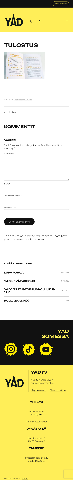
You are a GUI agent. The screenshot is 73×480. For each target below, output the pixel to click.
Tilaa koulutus (61, 4)
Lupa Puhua (14, 272)
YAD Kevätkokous (19, 281)
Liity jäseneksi (38, 390)
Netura (25, 478)
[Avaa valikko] (67, 21)
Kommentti (10, 153)
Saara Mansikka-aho (23, 100)
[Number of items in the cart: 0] (40, 21)
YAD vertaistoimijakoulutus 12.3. (29, 291)
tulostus (11, 112)
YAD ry (39, 372)
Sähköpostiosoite (12, 196)
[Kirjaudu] (30, 21)
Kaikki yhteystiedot (36, 421)
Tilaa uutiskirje (58, 390)
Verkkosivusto (10, 207)
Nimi (7, 184)
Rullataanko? (17, 300)
